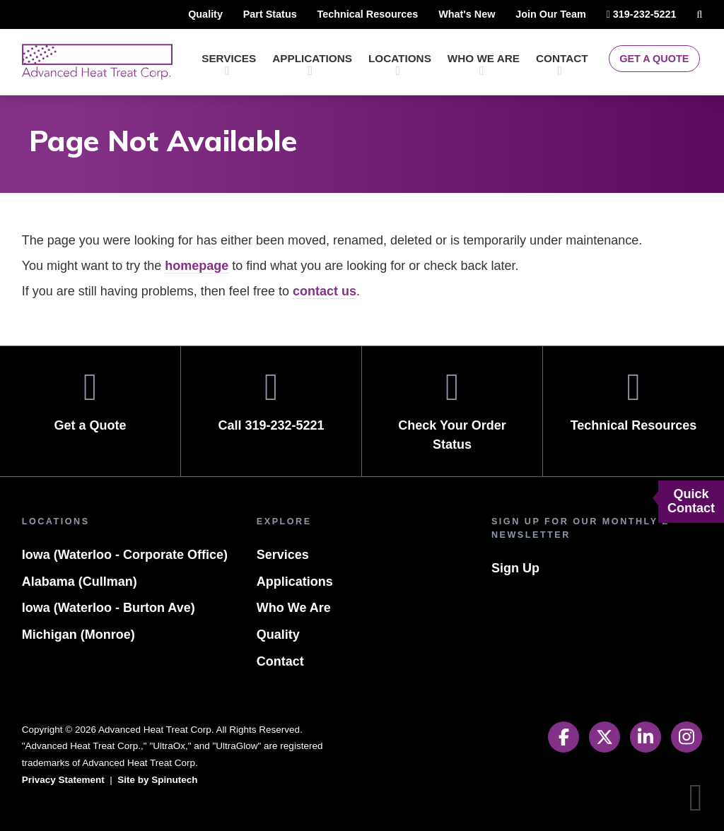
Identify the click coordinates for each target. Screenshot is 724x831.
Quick (691, 501)
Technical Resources (342, 14)
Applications (310, 64)
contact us (339, 291)
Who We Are (482, 64)
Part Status (241, 14)
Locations (397, 64)
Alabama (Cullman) (79, 608)
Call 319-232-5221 (271, 401)
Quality (175, 14)
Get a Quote (652, 58)
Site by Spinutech (164, 780)
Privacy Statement (65, 780)
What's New (445, 14)
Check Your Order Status (452, 410)
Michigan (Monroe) (77, 662)
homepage (208, 266)
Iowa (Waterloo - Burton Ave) (112, 635)
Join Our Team (533, 14)
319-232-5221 (631, 16)
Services (228, 64)
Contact (562, 64)
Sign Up (514, 568)
